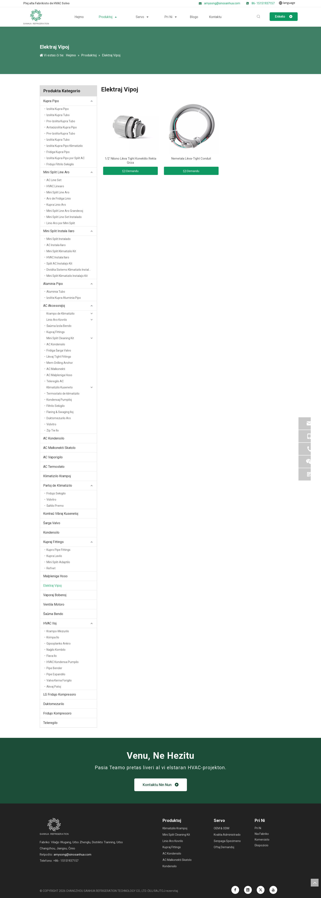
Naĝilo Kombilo (56, 649)
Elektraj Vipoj (52, 586)
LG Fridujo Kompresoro (59, 694)
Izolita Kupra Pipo (57, 109)
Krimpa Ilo (52, 637)
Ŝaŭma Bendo (53, 614)
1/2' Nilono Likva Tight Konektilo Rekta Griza (130, 160)
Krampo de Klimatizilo (60, 313)
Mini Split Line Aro (56, 172)
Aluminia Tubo (55, 291)
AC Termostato (53, 467)
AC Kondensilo (55, 344)
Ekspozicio (261, 845)
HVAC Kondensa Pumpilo (62, 662)
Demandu (130, 171)
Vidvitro (51, 424)
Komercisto (262, 839)
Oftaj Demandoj (224, 847)
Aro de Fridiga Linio (58, 198)
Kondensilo (51, 532)
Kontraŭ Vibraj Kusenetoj (60, 514)
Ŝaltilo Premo (55, 505)
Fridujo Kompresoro (57, 713)
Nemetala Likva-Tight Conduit (191, 158)
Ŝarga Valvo (51, 523)
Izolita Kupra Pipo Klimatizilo (64, 145)
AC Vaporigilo (53, 457)
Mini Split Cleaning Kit (60, 338)
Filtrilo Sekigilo (55, 405)
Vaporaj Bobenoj (54, 595)
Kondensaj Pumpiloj (59, 399)
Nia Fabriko (262, 833)
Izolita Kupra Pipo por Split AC (65, 158)
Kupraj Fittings (55, 332)
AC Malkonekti (55, 369)
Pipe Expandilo (55, 674)
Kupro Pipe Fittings (58, 549)
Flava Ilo (51, 655)
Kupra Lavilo (54, 556)
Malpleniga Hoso (55, 576)
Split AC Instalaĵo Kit (59, 263)
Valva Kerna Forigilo (59, 680)
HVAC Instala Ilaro (57, 257)
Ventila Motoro (53, 604)
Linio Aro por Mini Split (60, 223)
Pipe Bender (54, 668)
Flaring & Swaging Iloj (59, 412)
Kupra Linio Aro (56, 204)
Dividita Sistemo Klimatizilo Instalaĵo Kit (71, 269)
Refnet (50, 568)
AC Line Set (53, 180)
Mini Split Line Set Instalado (64, 217)
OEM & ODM (221, 828)
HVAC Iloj (50, 623)
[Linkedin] (248, 890)
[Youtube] (273, 890)
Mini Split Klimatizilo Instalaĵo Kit (67, 275)
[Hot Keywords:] (258, 16)
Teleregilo (50, 723)
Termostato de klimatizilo (62, 393)
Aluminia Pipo (53, 284)
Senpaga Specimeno (227, 841)
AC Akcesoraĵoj (54, 306)
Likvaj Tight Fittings (58, 356)
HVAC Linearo (55, 186)
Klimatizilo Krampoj (57, 476)
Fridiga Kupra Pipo (58, 152)
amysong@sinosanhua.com (222, 3)
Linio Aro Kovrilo (56, 319)
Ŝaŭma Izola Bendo (58, 325)
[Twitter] (260, 890)
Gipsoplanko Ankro (58, 643)
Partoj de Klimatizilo (57, 485)
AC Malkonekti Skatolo (59, 448)
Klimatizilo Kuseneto (59, 387)
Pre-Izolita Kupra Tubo (60, 121)
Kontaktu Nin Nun (161, 785)
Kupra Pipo (51, 101)
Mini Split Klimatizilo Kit (61, 251)
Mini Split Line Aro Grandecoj (64, 210)
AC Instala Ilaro (56, 245)
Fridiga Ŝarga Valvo (58, 350)
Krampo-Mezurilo (57, 631)
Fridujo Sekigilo (56, 493)
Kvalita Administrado (227, 834)
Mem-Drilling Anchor (59, 362)
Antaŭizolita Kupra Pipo (61, 127)
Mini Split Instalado (58, 239)
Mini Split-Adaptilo (58, 562)
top (315, 883)
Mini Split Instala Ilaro (58, 231)
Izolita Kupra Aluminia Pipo (63, 297)
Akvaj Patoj (53, 686)
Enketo (283, 16)
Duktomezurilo (53, 704)
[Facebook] (235, 890)
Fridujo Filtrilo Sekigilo (60, 164)
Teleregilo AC (55, 381)
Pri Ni (258, 828)
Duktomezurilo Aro (58, 418)
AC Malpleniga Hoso (59, 375)
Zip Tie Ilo (52, 430)
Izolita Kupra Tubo (58, 115)
